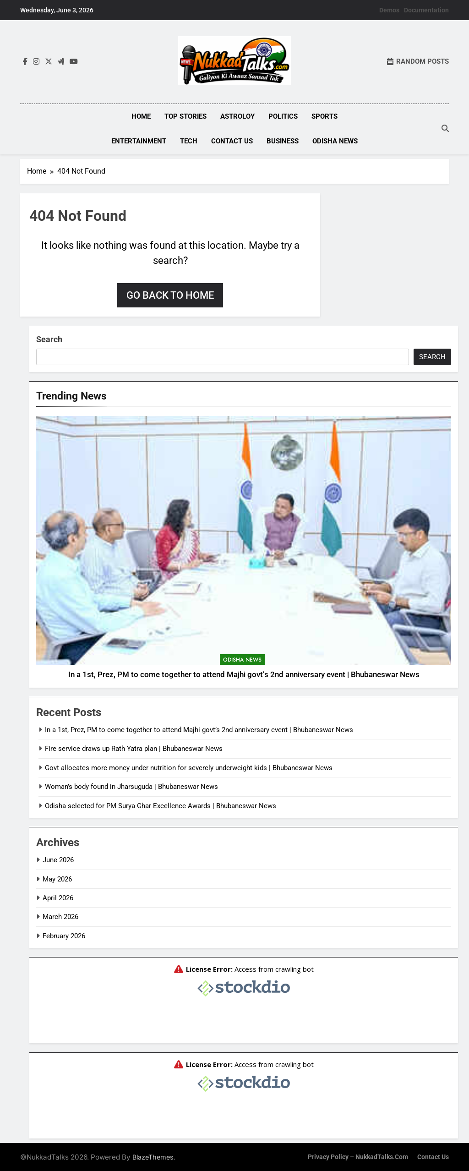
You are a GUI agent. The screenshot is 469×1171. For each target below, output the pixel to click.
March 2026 (60, 916)
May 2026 (57, 878)
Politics (283, 116)
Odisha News (335, 141)
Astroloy (237, 116)
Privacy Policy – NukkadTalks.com (358, 1156)
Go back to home (170, 294)
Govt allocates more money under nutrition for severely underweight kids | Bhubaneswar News (189, 767)
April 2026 (58, 897)
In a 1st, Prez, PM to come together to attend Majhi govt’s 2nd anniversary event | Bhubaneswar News (244, 673)
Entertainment (138, 141)
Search (49, 338)
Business (283, 141)
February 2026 (64, 935)
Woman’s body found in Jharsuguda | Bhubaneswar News (131, 786)
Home (141, 116)
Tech (188, 141)
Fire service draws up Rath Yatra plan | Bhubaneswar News (134, 748)
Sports (324, 116)
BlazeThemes (153, 1156)
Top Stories (185, 116)
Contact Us (232, 141)
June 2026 (58, 859)
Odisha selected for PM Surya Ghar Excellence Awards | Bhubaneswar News (160, 805)
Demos (389, 10)
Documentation (426, 10)
